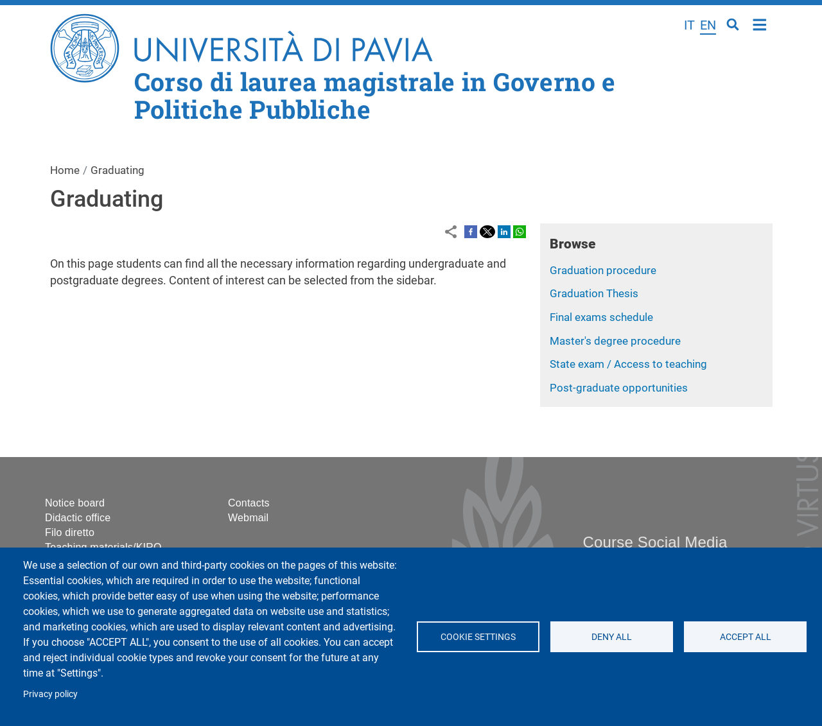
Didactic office (77, 517)
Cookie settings (478, 637)
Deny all (611, 637)
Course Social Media (654, 542)
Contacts (249, 502)
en (708, 25)
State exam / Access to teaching (628, 364)
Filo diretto (69, 532)
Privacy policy (50, 694)
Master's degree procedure (615, 340)
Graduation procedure (603, 270)
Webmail (248, 517)
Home (760, 23)
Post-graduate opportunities (619, 387)
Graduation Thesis (594, 293)
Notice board (75, 502)
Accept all (745, 637)
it (689, 25)
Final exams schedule (601, 317)
